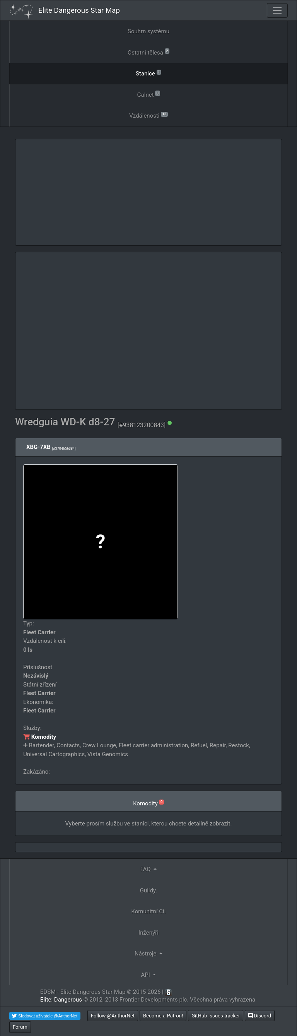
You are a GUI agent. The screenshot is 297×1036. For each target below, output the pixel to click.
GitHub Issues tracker (215, 1016)
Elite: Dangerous (61, 999)
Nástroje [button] (146, 953)
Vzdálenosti (148, 115)
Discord (259, 1016)
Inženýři (148, 932)
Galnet (148, 94)
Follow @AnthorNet (113, 1016)
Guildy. (148, 890)
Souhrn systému (148, 31)
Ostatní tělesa (148, 52)
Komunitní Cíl (148, 911)
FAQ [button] (146, 869)
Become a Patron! (163, 1016)
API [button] (146, 974)
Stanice (148, 73)
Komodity (39, 736)
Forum (20, 1027)
